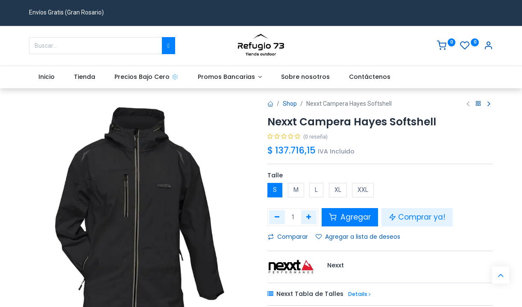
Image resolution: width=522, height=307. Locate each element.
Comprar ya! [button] (417, 217)
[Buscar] (168, 45)
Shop (290, 103)
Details (359, 294)
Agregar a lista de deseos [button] (358, 236)
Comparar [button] (288, 236)
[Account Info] (488, 46)
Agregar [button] (350, 217)
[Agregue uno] (309, 217)
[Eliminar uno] (277, 217)
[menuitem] (47, 77)
